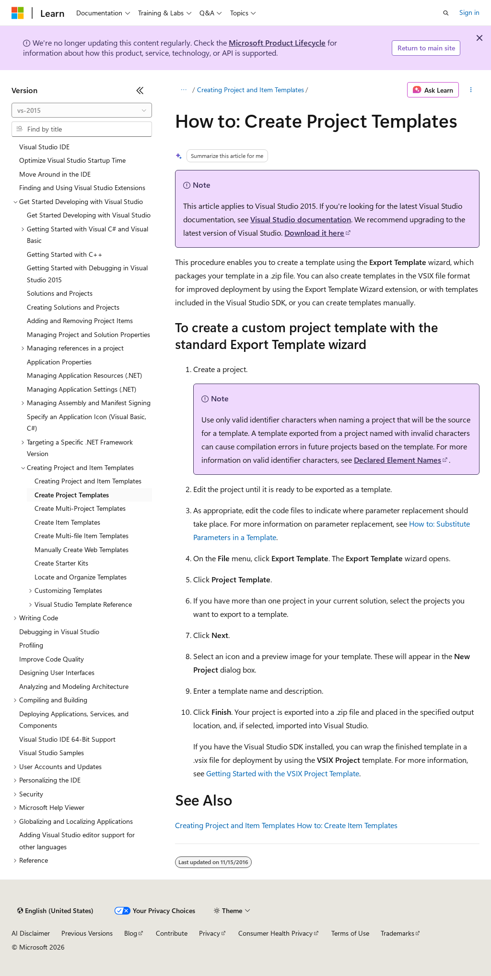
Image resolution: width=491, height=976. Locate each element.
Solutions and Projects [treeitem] (60, 293)
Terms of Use (350, 933)
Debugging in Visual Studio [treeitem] (59, 631)
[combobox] (82, 110)
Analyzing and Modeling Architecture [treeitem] (74, 686)
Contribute (171, 933)
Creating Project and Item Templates (250, 89)
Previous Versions (87, 933)
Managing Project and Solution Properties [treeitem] (88, 334)
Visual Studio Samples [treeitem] (51, 752)
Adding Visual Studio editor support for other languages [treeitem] (77, 840)
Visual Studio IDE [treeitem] (44, 146)
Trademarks (397, 933)
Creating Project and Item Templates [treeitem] (88, 480)
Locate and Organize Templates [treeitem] (81, 576)
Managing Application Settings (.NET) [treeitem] (81, 389)
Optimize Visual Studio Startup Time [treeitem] (72, 160)
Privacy (209, 933)
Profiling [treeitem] (31, 645)
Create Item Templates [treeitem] (67, 522)
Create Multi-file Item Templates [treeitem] (82, 535)
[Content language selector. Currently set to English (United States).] (55, 910)
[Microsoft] (18, 13)
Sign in (469, 12)
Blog (130, 933)
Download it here (314, 233)
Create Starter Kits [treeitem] (61, 562)
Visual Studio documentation (300, 219)
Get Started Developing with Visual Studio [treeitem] (89, 214)
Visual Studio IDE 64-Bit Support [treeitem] (67, 739)
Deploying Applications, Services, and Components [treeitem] (74, 719)
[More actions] (471, 89)
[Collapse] (140, 90)
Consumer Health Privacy (275, 933)
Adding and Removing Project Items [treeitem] (80, 320)
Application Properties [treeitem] (59, 361)
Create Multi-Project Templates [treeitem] (80, 508)
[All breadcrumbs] (183, 89)
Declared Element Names (397, 460)
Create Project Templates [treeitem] (72, 494)
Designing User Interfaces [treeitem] (56, 672)
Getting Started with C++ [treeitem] (65, 254)
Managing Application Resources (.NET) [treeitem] (84, 375)
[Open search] (446, 13)
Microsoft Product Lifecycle (277, 42)
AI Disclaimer (31, 933)
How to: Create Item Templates (347, 825)
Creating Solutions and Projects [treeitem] (73, 307)
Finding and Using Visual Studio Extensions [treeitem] (82, 187)
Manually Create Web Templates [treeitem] (82, 549)
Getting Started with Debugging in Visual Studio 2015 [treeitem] (87, 273)
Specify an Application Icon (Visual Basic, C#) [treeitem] (86, 422)
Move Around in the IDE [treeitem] (55, 174)
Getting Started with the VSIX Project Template (282, 773)
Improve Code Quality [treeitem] (51, 658)
